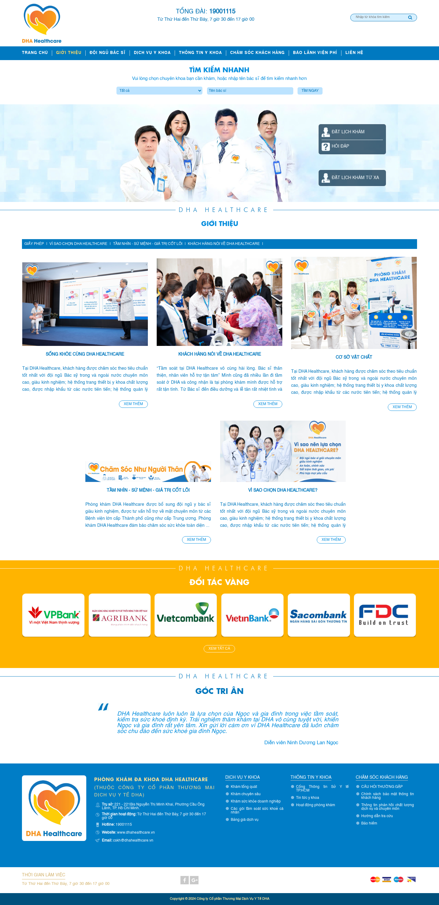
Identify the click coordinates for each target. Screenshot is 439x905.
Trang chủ (35, 53)
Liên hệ (354, 53)
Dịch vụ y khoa (152, 53)
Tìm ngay (310, 91)
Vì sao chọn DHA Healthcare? (282, 490)
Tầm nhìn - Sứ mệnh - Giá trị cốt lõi (147, 244)
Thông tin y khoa (200, 53)
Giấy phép (34, 244)
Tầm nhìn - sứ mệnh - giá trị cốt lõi (148, 490)
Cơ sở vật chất (354, 357)
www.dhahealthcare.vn (136, 833)
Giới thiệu (68, 53)
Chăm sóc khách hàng (257, 53)
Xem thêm (133, 404)
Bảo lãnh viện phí (315, 53)
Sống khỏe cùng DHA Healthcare (85, 354)
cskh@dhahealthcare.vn (133, 840)
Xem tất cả (219, 649)
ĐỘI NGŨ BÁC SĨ (108, 53)
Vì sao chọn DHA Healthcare (78, 244)
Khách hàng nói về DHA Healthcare (224, 244)
